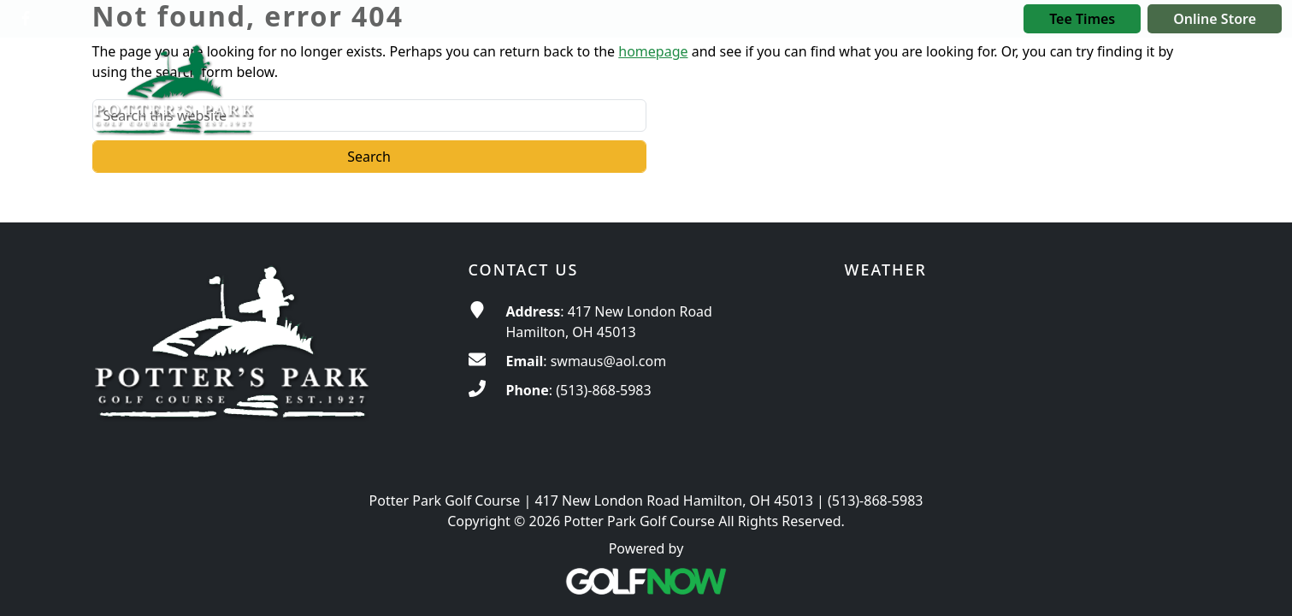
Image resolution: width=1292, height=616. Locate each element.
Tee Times (1082, 18)
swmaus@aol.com (609, 361)
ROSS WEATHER (1023, 365)
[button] (830, 82)
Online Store (1214, 18)
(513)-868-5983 (603, 390)
